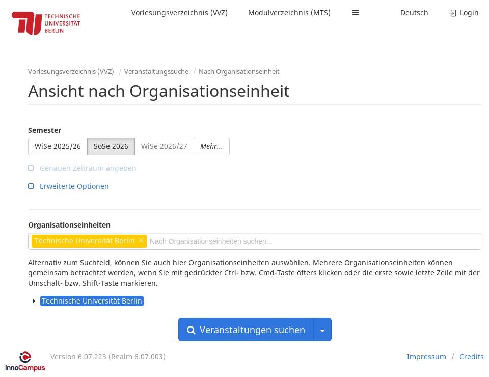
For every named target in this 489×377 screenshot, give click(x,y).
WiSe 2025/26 (58, 146)
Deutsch (414, 12)
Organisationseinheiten (69, 225)
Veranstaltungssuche (156, 71)
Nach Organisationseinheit (239, 71)
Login (464, 12)
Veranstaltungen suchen (246, 329)
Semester (44, 130)
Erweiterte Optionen (68, 186)
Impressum (426, 356)
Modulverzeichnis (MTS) (289, 12)
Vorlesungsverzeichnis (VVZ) (179, 12)
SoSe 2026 (111, 146)
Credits (471, 356)
